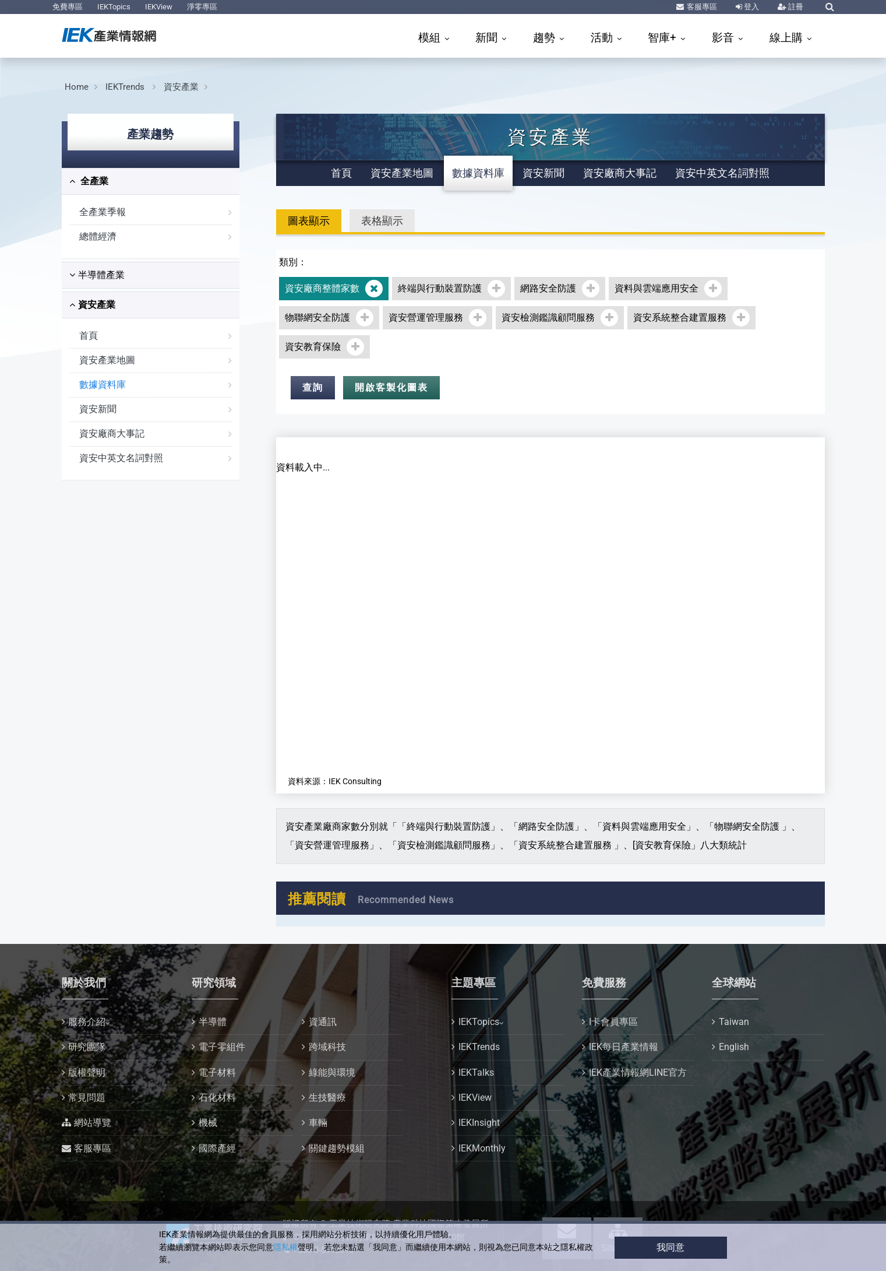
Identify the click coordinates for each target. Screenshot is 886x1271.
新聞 (487, 37)
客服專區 (701, 6)
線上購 (787, 37)
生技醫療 (327, 1097)
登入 (750, 6)
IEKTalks (476, 1072)
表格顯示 (382, 221)
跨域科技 (327, 1046)
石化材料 (217, 1097)
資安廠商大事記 (111, 433)
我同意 (670, 1247)
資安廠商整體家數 (322, 288)
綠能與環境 (332, 1072)
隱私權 (285, 1247)
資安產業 (181, 87)
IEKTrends (126, 87)
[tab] (150, 181)
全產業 (88, 181)
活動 (603, 37)
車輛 (318, 1122)
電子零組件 (222, 1046)
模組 (430, 37)
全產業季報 (102, 211)
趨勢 (545, 37)
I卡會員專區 (613, 1021)
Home (77, 87)
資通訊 (323, 1021)
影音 (724, 37)
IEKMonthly (482, 1148)
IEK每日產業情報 (623, 1046)
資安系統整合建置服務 (679, 317)
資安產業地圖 (107, 360)
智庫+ (663, 37)
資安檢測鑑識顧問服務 (548, 317)
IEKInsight (479, 1122)
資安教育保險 (313, 346)
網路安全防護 (548, 288)
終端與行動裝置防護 (440, 288)
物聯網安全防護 (317, 317)
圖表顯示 (309, 221)
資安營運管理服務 (426, 317)
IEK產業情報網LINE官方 (638, 1072)
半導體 (213, 1021)
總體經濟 (98, 236)
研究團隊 (86, 1046)
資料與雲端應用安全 (656, 288)
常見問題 (86, 1097)
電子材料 (217, 1072)
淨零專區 (202, 6)
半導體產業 (97, 274)
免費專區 (67, 6)
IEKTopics (113, 6)
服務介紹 (86, 1021)
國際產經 (217, 1148)
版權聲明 (86, 1072)
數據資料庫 (102, 384)
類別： (293, 262)
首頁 (88, 335)
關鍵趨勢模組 (337, 1148)
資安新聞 (98, 409)
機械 (208, 1122)
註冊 (794, 6)
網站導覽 (92, 1122)
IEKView (158, 6)
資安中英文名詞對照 (121, 458)
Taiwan (734, 1021)
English (734, 1046)
